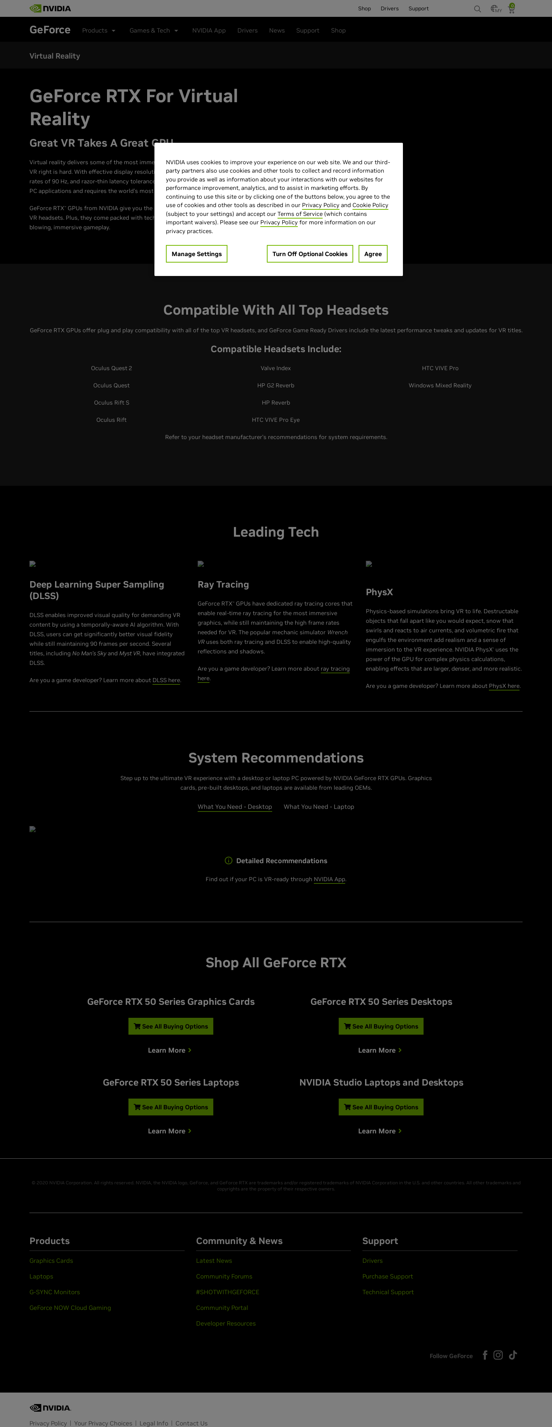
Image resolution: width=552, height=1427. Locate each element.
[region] (278, 209)
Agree (373, 254)
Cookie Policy (370, 205)
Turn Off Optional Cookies (310, 254)
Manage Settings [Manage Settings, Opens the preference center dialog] (197, 254)
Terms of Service (300, 213)
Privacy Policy (320, 205)
